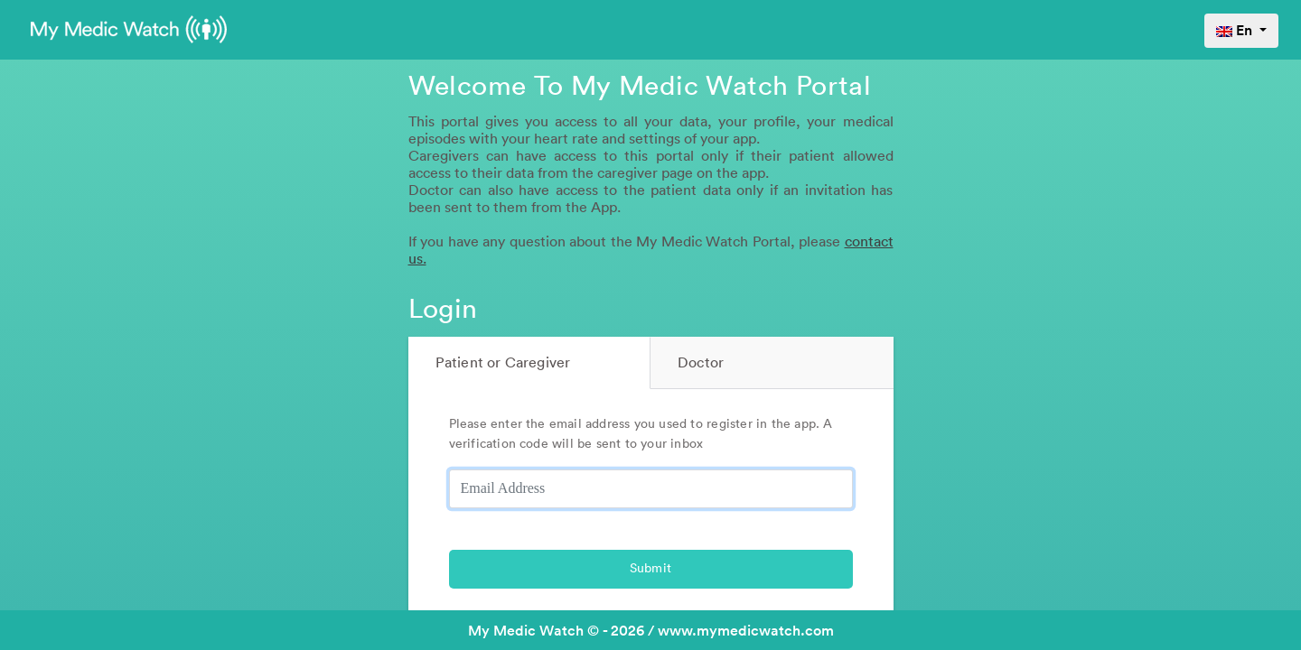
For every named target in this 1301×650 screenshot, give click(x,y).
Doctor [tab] (701, 363)
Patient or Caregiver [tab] (503, 363)
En (1236, 30)
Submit (650, 568)
